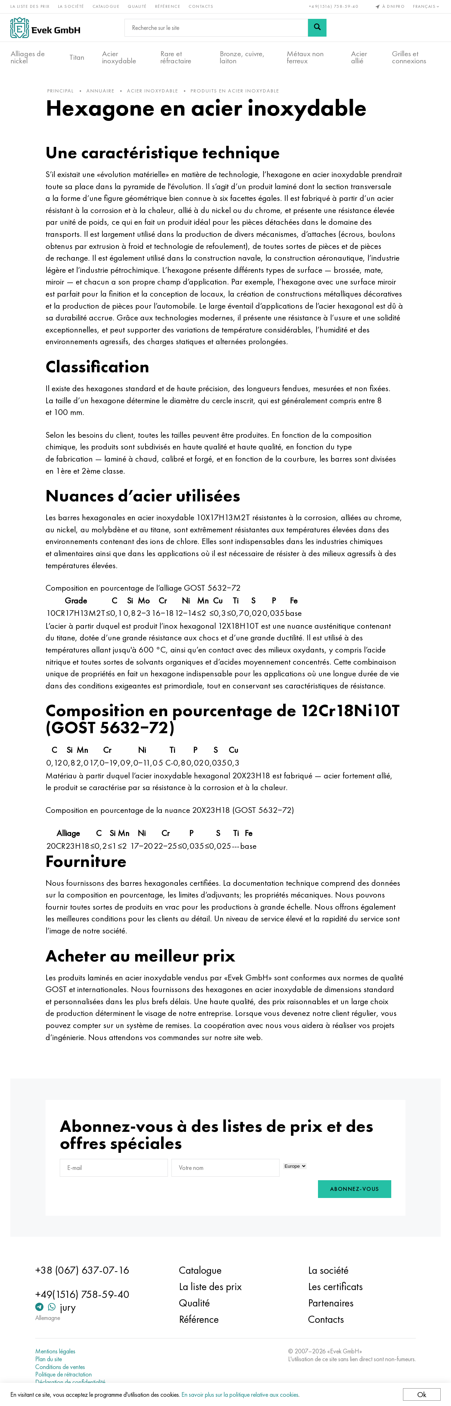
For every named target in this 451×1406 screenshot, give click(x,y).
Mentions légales (57, 1352)
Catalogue (106, 6)
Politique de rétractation (65, 1374)
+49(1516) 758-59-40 (334, 6)
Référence (168, 6)
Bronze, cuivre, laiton (242, 57)
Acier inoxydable (119, 57)
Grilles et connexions (409, 57)
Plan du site (50, 1359)
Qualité (137, 6)
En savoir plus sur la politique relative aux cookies (240, 1394)
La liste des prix (30, 6)
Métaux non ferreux (305, 57)
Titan (76, 57)
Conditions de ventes (61, 1367)
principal (62, 92)
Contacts (201, 6)
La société (71, 6)
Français (427, 6)
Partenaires (330, 1303)
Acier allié (359, 57)
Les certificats (335, 1286)
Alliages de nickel (28, 57)
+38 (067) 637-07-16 (84, 1270)
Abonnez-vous (352, 1190)
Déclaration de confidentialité (72, 1382)
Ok (421, 1394)
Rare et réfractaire (175, 57)
